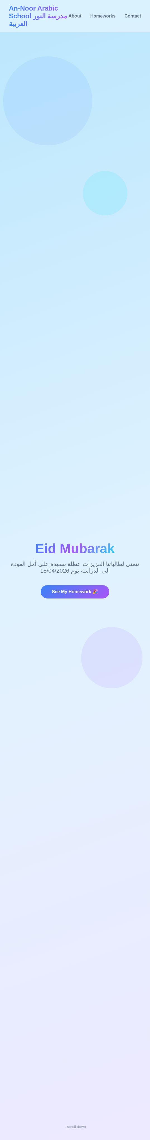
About (75, 16)
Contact (132, 16)
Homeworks (103, 16)
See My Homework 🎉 (75, 591)
